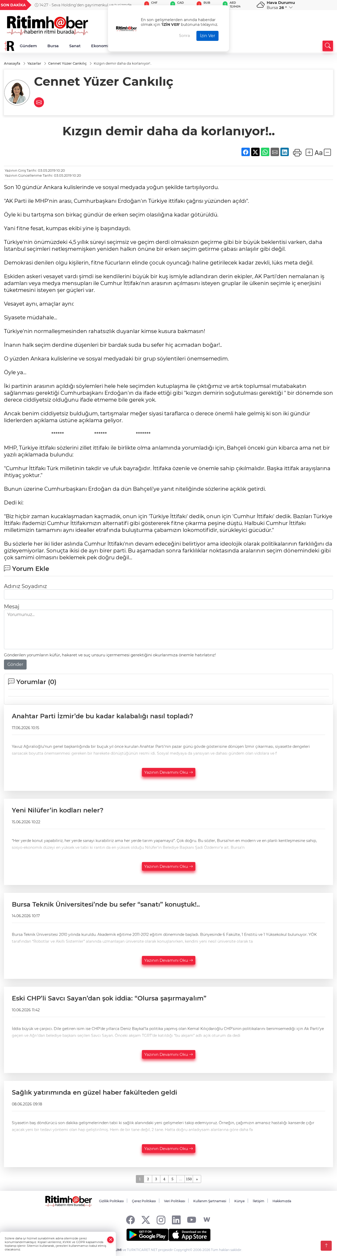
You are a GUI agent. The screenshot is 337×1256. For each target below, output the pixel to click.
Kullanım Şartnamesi (209, 1201)
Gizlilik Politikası (111, 1201)
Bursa (53, 46)
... (180, 1179)
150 (189, 1179)
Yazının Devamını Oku (168, 772)
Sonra (184, 35)
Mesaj (11, 606)
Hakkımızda (281, 1201)
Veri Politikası (174, 1201)
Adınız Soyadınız (25, 586)
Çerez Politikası (144, 1201)
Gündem (28, 46)
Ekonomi (99, 46)
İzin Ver (207, 35)
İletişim (258, 1201)
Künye (239, 1201)
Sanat (75, 46)
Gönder (15, 664)
